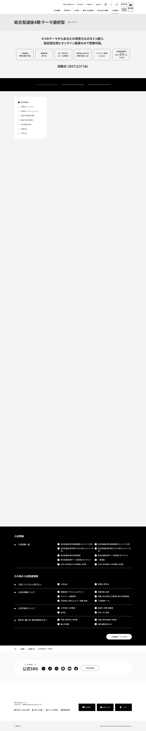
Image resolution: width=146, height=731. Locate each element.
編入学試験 (65, 624)
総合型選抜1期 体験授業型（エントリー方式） (77, 544)
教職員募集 (66, 710)
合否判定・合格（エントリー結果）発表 (74, 601)
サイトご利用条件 (52, 710)
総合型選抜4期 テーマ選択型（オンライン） (76, 559)
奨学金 (63, 612)
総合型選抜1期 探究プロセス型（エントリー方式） (77, 549)
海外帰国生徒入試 (104, 624)
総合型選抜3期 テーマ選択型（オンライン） (113, 555)
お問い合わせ (106, 707)
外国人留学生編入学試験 (107, 619)
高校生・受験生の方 (61, 4)
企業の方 (91, 4)
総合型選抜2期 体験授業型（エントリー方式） (114, 544)
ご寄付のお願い (38, 710)
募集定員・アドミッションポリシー (72, 592)
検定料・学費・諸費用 (105, 608)
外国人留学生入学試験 (69, 619)
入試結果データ (103, 601)
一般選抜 (101, 559)
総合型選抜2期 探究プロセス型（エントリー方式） (114, 549)
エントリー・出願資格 (68, 596)
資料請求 (128, 8)
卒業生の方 (82, 4)
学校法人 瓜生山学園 (22, 710)
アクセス (124, 707)
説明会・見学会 (103, 584)
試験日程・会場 (103, 592)
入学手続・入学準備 (68, 608)
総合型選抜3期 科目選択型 (70, 555)
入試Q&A (64, 584)
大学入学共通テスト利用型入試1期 (73, 564)
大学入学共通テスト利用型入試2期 (110, 564)
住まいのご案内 (103, 612)
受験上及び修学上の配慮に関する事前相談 (113, 596)
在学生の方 (73, 4)
